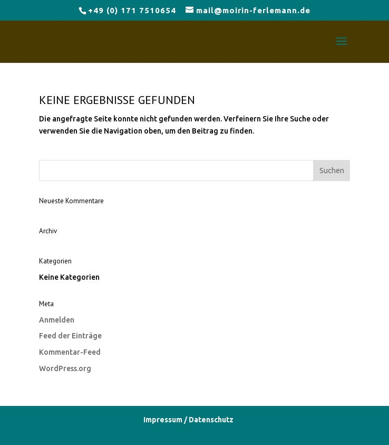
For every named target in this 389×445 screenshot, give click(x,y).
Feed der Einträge (70, 336)
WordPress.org (65, 368)
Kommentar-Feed (70, 352)
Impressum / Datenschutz (188, 419)
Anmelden (56, 320)
